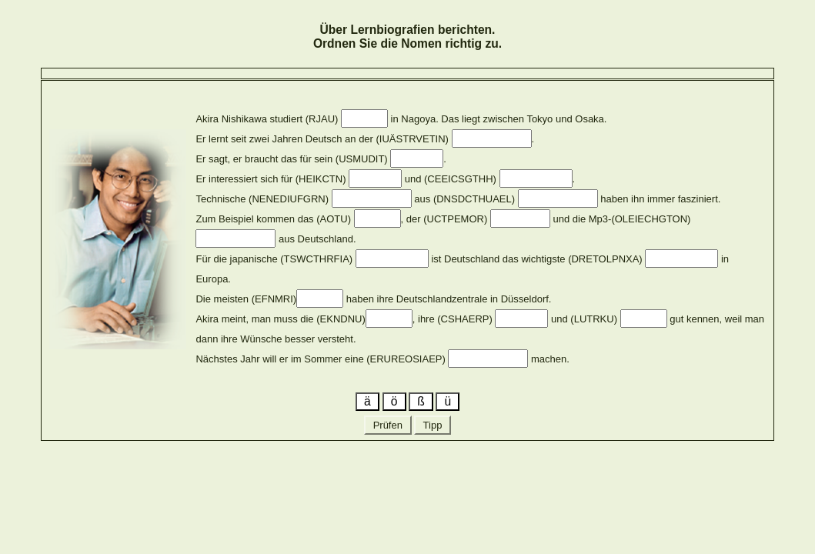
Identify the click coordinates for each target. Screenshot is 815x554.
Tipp (432, 425)
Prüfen (388, 425)
